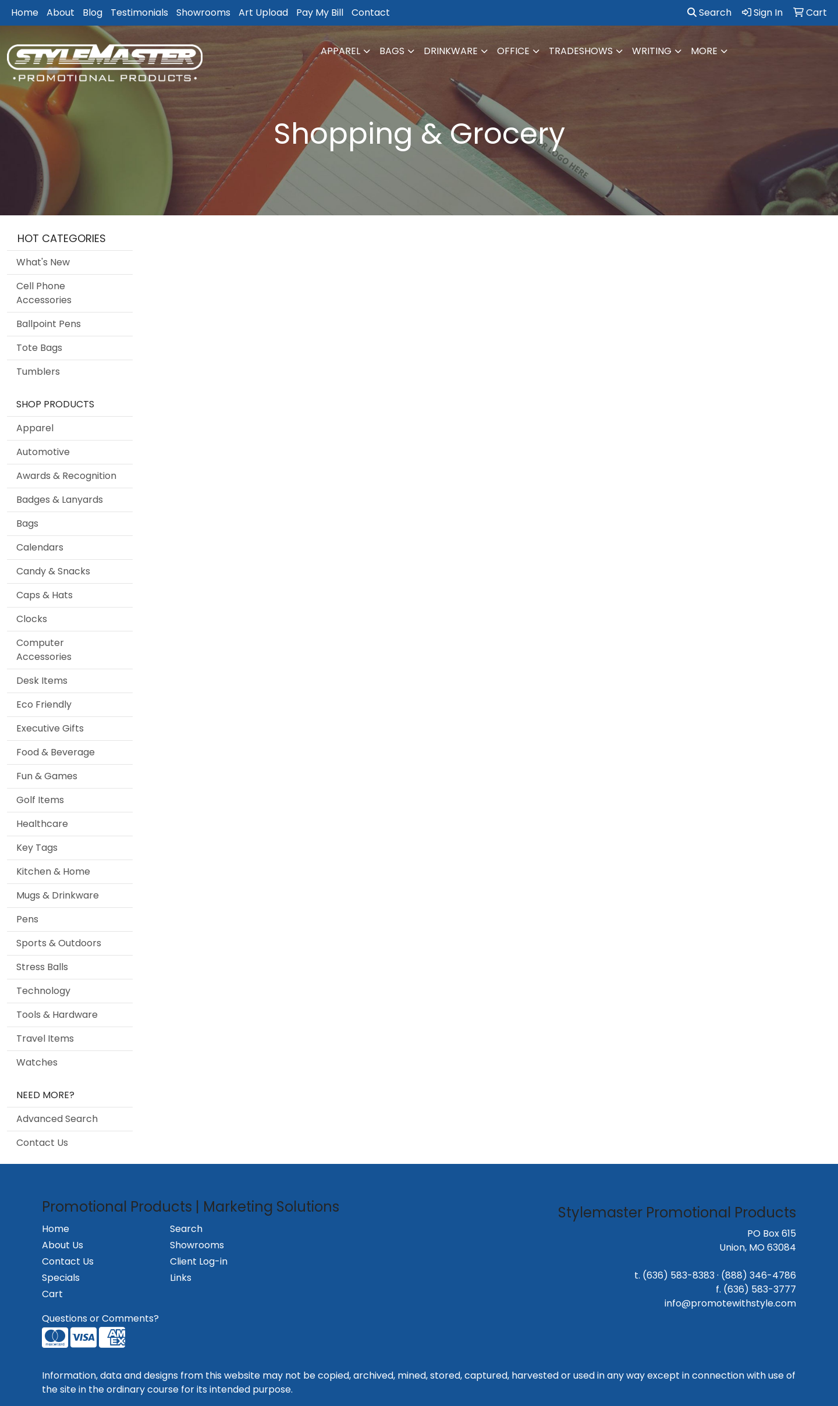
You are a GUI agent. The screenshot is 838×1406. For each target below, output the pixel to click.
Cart (52, 1294)
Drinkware (451, 51)
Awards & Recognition (66, 475)
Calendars (39, 547)
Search (709, 12)
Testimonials (139, 12)
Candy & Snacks (53, 571)
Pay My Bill (319, 12)
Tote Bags (39, 347)
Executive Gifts (50, 728)
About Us (62, 1245)
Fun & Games (46, 776)
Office (513, 51)
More (704, 51)
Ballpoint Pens (48, 324)
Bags (391, 51)
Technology (43, 990)
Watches (37, 1062)
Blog (92, 12)
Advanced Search (57, 1118)
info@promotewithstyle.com (730, 1303)
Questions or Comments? (100, 1318)
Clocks (31, 619)
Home (24, 12)
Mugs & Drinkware (57, 895)
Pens (27, 919)
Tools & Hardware (57, 1014)
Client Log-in (199, 1261)
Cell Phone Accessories (44, 293)
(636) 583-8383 (678, 1275)
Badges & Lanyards (59, 499)
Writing (652, 51)
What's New (43, 262)
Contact (370, 12)
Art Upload (263, 12)
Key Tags (37, 847)
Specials (61, 1277)
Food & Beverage (55, 752)
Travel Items (45, 1038)
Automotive (43, 452)
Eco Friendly (44, 704)
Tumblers (38, 371)
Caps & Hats (44, 595)
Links (180, 1277)
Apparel (340, 51)
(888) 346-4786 (758, 1275)
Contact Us (42, 1142)
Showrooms (203, 12)
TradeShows (581, 51)
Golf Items (40, 800)
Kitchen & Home (53, 871)
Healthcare (42, 823)
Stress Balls (42, 967)
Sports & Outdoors (58, 943)
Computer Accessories (44, 649)
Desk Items (42, 680)
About (60, 12)
